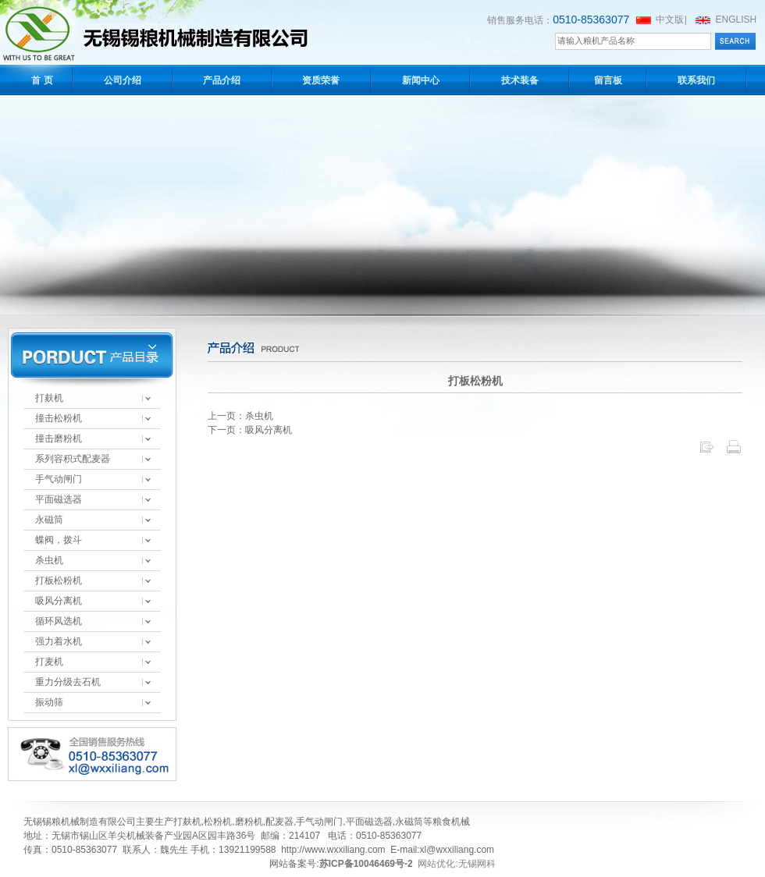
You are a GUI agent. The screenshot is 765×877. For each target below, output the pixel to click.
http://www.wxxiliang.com (333, 849)
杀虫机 (49, 560)
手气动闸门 (58, 479)
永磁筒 (49, 519)
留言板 (608, 80)
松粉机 (218, 821)
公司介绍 (122, 80)
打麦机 (49, 661)
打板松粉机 (58, 580)
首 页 (41, 80)
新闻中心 (420, 80)
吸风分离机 (58, 600)
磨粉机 (249, 821)
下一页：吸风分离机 (250, 429)
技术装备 (520, 80)
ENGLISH (736, 19)
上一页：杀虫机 (240, 415)
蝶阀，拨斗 (58, 539)
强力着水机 (58, 641)
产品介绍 (221, 80)
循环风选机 (58, 621)
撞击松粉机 (58, 418)
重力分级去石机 (68, 681)
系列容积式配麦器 (72, 458)
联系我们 (696, 80)
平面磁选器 (58, 499)
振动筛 (49, 702)
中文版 (670, 19)
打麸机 (49, 397)
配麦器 (279, 821)
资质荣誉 (321, 80)
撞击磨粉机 (58, 438)
